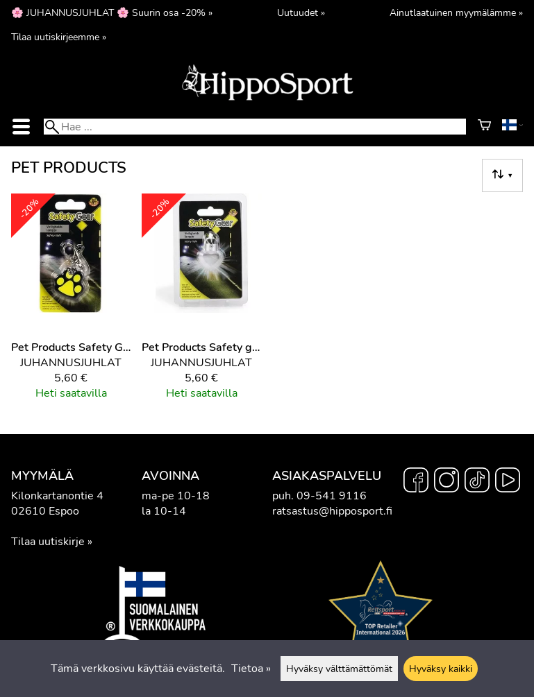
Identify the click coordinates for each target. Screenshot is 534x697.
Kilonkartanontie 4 (57, 496)
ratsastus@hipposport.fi (332, 511)
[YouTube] (507, 482)
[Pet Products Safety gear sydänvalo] (201, 302)
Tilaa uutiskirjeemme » (58, 37)
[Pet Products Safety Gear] (71, 302)
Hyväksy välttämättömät (339, 669)
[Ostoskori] (484, 127)
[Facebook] (415, 482)
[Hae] (255, 126)
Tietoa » (251, 668)
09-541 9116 (332, 496)
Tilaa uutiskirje (48, 541)
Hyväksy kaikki (440, 669)
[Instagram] (446, 482)
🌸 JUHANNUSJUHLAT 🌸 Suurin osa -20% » (111, 12)
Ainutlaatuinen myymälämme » (456, 12)
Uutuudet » (301, 12)
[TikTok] (477, 482)
